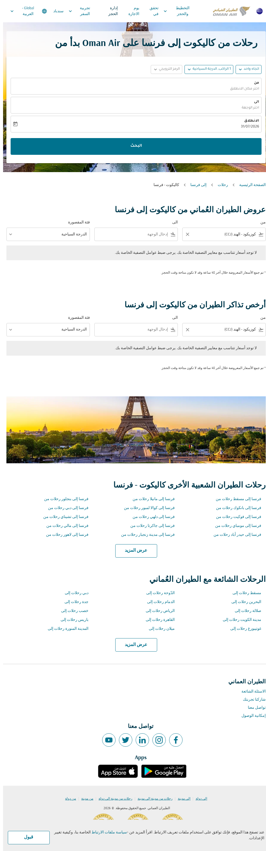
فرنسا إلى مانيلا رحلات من (151, 499)
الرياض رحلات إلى (157, 611)
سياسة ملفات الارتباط (106, 832)
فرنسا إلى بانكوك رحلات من (235, 508)
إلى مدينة (181, 799)
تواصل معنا (254, 708)
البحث (133, 146)
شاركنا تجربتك (251, 700)
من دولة (67, 799)
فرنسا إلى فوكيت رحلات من (235, 517)
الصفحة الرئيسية (249, 185)
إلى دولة (198, 799)
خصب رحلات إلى (71, 611)
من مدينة (84, 799)
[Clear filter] (184, 234)
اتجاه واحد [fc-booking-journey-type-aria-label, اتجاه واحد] (248, 69)
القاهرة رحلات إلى (157, 620)
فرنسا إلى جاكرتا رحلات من (149, 526)
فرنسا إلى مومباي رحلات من (235, 526)
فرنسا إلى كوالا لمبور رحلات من (146, 508)
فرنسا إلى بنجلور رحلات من (63, 499)
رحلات (220, 185)
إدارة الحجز (110, 11)
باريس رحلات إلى (71, 620)
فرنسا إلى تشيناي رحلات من (62, 517)
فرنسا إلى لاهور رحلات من (64, 535)
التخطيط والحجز (172, 11)
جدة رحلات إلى (73, 602)
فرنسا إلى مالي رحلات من (64, 526)
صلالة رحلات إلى (245, 611)
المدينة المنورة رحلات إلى (65, 629)
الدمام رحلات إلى (158, 602)
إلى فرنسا (195, 185)
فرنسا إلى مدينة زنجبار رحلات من (145, 535)
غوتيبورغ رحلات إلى (242, 629)
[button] (205, 69)
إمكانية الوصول (250, 716)
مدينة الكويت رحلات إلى (239, 620)
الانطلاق (248, 121)
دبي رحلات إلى (73, 593)
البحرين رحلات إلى (243, 602)
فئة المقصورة (76, 222)
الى (253, 102)
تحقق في (151, 11)
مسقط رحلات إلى (243, 593)
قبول (25, 837)
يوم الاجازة (130, 11)
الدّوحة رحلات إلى (157, 593)
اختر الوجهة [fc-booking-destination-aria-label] (247, 108)
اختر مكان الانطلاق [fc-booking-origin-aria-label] (241, 89)
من (253, 83)
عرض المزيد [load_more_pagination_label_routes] (133, 550)
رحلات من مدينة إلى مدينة (152, 799)
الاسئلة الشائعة (250, 692)
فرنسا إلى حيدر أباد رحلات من (234, 535)
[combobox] (225, 234)
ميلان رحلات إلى (159, 629)
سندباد (55, 11)
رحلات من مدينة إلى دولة (112, 799)
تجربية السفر (75, 11)
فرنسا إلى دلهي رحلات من (151, 517)
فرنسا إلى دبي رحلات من (65, 508)
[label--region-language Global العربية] (25, 11)
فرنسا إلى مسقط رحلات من (235, 499)
